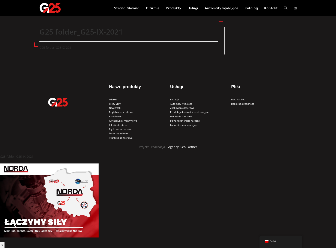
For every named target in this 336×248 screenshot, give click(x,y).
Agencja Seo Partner (182, 147)
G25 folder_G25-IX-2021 (56, 47)
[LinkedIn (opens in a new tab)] (295, 8)
